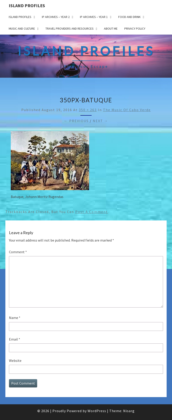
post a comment (91, 211)
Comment (18, 252)
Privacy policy (134, 28)
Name (14, 317)
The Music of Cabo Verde (127, 110)
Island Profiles (27, 5)
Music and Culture (22, 28)
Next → (100, 121)
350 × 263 (88, 110)
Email (14, 339)
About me (111, 28)
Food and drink (129, 17)
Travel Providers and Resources (69, 28)
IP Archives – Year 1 (94, 17)
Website (15, 360)
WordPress (97, 411)
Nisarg (129, 411)
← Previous (76, 121)
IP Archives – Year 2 (56, 17)
